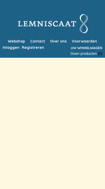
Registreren (33, 47)
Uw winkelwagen (86, 48)
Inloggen (11, 47)
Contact (37, 41)
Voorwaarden (84, 41)
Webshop (16, 41)
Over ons (58, 41)
